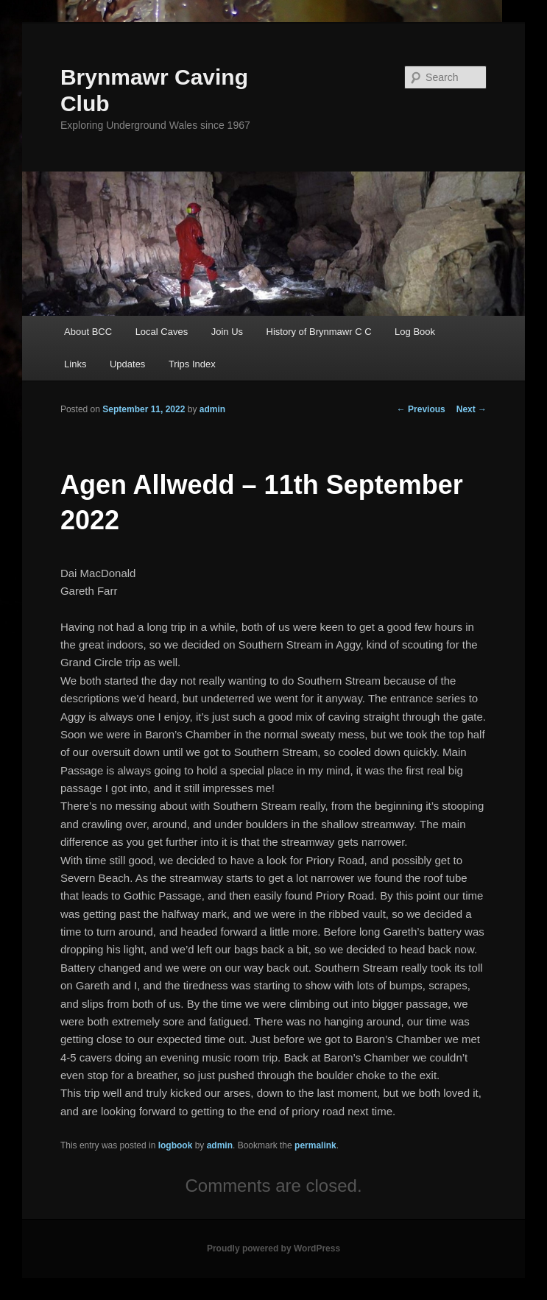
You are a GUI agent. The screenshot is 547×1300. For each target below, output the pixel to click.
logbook (175, 1145)
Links (75, 364)
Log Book (415, 331)
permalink (315, 1145)
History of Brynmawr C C (319, 331)
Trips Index (192, 364)
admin (212, 409)
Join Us (227, 331)
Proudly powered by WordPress (273, 1248)
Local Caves (161, 331)
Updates (127, 364)
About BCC (88, 331)
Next (471, 409)
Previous (421, 409)
